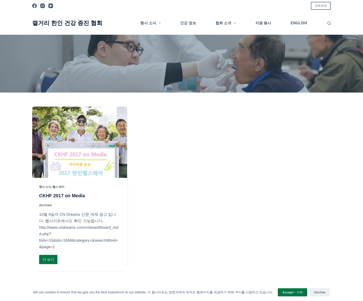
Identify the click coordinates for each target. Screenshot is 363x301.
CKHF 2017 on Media (62, 196)
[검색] (329, 23)
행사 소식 (151, 23)
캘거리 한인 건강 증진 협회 (67, 23)
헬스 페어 (58, 187)
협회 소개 (227, 23)
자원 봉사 (263, 23)
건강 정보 (188, 23)
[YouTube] (50, 5)
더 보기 (50, 260)
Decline (319, 292)
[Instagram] (42, 5)
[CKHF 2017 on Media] (79, 142)
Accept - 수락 (292, 292)
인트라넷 (321, 5)
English (299, 23)
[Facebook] (34, 5)
